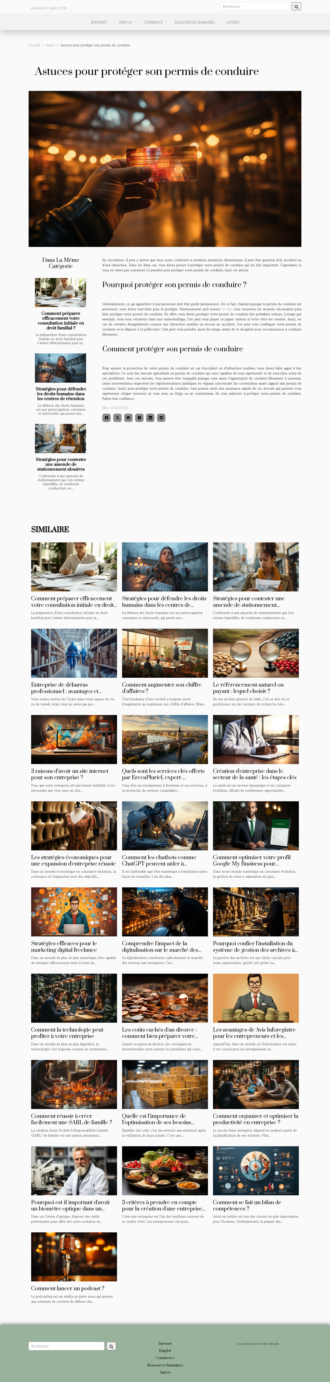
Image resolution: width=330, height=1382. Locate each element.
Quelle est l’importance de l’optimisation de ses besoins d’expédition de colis (156, 1123)
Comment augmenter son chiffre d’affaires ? (162, 688)
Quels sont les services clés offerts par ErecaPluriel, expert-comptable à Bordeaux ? (163, 778)
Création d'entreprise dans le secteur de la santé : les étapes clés (255, 774)
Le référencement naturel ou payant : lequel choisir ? (248, 688)
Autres (232, 22)
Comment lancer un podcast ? (67, 1288)
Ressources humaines (195, 22)
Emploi (125, 22)
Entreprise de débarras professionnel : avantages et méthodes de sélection (64, 691)
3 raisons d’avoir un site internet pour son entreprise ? (69, 774)
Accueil (34, 45)
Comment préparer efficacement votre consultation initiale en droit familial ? (61, 321)
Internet (99, 22)
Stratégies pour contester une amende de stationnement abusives (61, 464)
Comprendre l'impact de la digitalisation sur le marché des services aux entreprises (160, 950)
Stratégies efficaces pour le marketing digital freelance (64, 946)
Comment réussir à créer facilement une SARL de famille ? (71, 1119)
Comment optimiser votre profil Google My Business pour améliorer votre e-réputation (252, 864)
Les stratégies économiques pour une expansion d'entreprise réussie (73, 860)
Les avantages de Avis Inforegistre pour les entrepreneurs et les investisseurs (254, 1036)
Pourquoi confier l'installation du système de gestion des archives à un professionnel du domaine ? (254, 950)
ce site (227, 309)
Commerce (153, 22)
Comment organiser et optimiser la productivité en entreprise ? (255, 1119)
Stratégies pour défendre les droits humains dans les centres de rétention (61, 394)
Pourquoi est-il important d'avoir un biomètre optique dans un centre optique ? (70, 1209)
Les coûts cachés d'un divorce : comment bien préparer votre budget (159, 1036)
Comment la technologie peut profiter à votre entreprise (67, 1033)
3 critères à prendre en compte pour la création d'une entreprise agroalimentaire (162, 1209)
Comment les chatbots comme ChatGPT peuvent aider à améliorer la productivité (159, 864)
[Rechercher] (255, 6)
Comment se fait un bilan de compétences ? (247, 1205)
